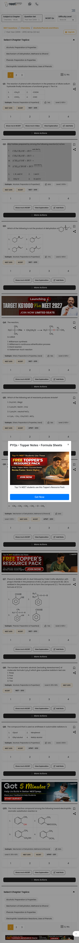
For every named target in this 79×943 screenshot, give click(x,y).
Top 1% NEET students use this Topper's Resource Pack (39, 487)
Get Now (39, 497)
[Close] (68, 444)
